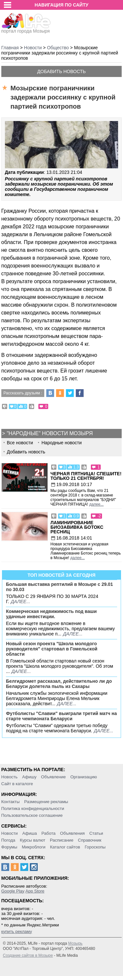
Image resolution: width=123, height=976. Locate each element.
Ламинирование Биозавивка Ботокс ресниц (77, 527)
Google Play (13, 891)
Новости (9, 833)
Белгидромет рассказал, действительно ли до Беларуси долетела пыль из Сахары (59, 684)
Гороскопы (95, 847)
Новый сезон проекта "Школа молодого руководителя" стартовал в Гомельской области (51, 649)
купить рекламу (16, 931)
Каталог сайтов (65, 847)
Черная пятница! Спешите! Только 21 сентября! (86, 476)
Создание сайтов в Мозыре (28, 955)
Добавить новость (61, 71)
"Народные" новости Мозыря (49, 433)
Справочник (90, 840)
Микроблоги (33, 847)
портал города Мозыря (26, 29)
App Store (34, 891)
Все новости (20, 442)
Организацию (83, 776)
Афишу (29, 776)
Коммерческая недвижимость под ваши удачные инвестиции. (51, 614)
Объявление (53, 776)
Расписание (61, 840)
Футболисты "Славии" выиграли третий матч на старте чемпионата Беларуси (61, 716)
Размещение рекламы (46, 801)
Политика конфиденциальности (32, 808)
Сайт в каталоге (17, 783)
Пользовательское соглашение (32, 815)
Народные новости (61, 442)
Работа (48, 833)
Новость (9, 776)
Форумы (9, 847)
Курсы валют (32, 840)
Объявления (72, 833)
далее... (96, 504)
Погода (8, 840)
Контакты (10, 801)
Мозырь (75, 943)
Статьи (96, 833)
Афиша (29, 833)
